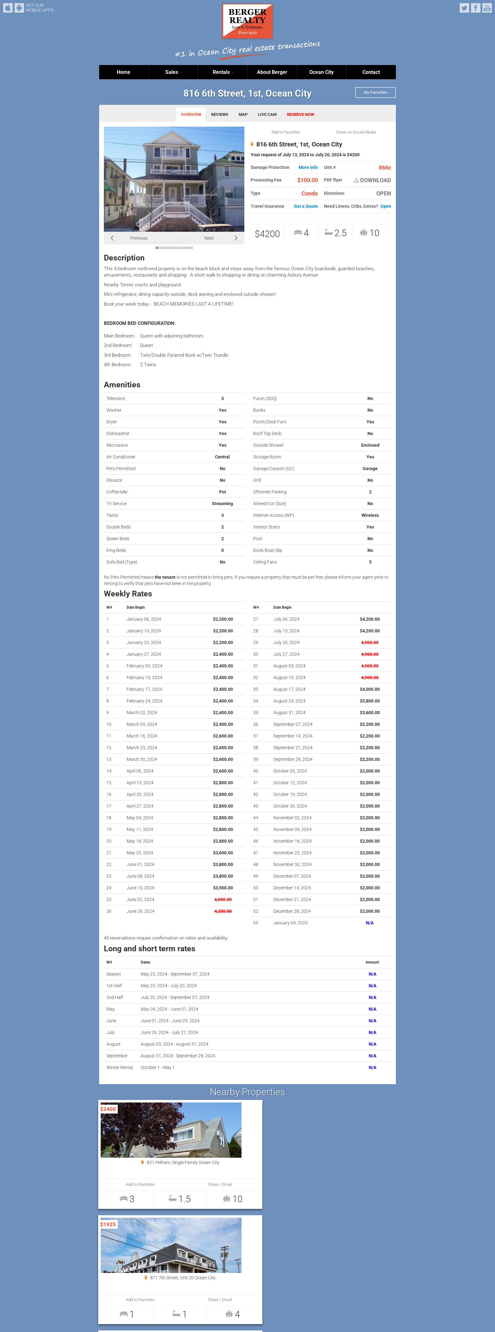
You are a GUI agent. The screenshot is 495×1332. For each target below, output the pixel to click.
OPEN (383, 193)
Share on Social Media (356, 132)
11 (188, 248)
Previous (138, 238)
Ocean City (321, 72)
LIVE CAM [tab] (267, 114)
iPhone (8, 8)
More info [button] (308, 167)
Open (385, 206)
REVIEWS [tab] (219, 114)
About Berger (272, 72)
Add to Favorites (285, 132)
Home (123, 72)
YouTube (487, 8)
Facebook (475, 8)
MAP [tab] (243, 114)
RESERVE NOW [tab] (300, 114)
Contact (371, 72)
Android (19, 8)
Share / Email (169, 1184)
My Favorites (375, 92)
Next (209, 238)
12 (191, 248)
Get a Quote (306, 206)
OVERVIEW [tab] (191, 114)
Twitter (464, 8)
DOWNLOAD (372, 180)
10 (185, 248)
